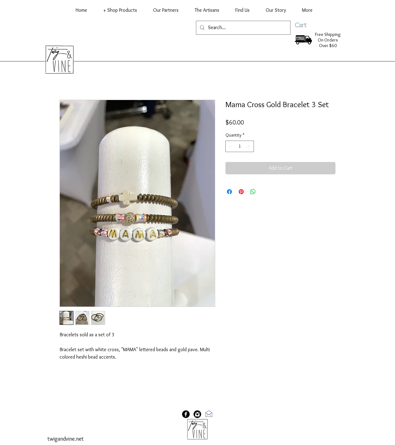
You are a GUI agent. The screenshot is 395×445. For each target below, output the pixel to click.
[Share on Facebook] (229, 191)
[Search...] (242, 27)
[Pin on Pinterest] (241, 191)
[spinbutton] (239, 146)
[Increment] (249, 146)
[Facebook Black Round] (186, 414)
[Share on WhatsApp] (253, 191)
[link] (307, 25)
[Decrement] (230, 146)
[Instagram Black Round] (197, 414)
